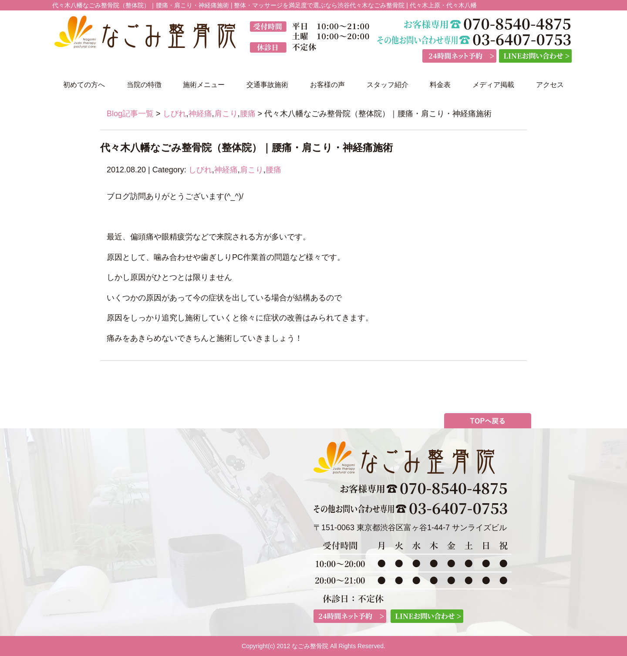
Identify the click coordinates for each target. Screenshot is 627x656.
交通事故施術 (267, 84)
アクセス (550, 84)
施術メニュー (204, 84)
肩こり (226, 113)
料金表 (440, 84)
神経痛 (200, 113)
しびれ (174, 113)
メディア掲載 (493, 84)
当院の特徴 (144, 84)
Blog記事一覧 (130, 113)
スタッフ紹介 (387, 84)
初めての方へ (84, 84)
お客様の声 (327, 84)
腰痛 (248, 113)
